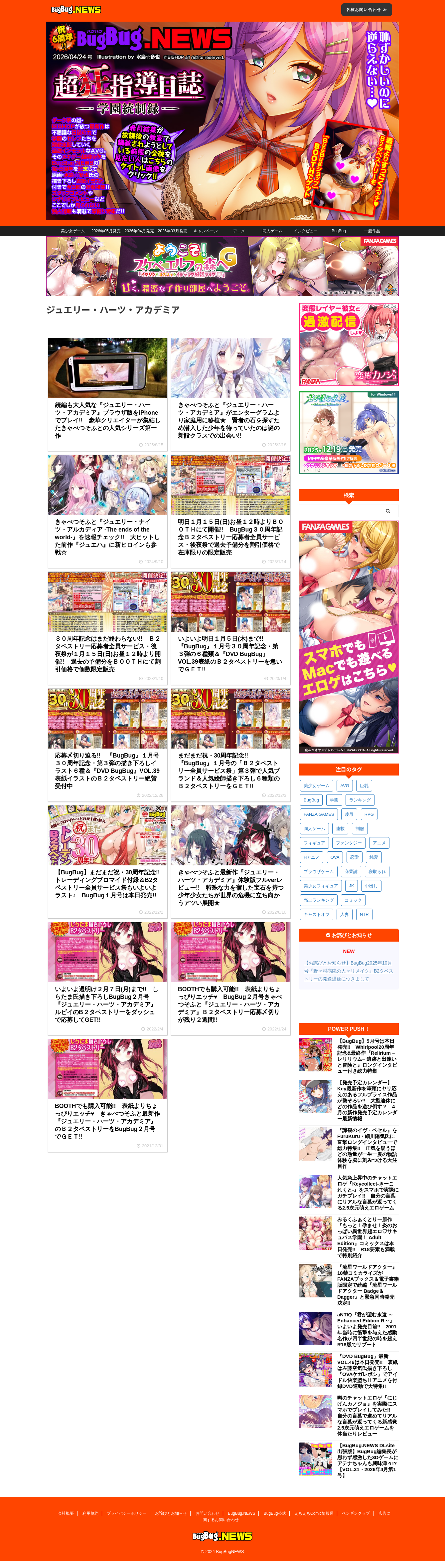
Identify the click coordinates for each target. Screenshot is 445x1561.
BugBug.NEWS (241, 1513)
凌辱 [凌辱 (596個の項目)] (349, 814)
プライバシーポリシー (127, 1513)
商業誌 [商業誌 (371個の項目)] (351, 871)
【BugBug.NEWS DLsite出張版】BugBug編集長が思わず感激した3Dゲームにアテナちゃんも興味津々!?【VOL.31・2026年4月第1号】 (367, 1460)
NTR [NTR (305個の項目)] (364, 914)
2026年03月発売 (172, 231)
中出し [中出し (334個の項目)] (371, 885)
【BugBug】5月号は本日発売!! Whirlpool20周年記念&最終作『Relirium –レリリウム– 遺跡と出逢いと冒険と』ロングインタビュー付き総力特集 (367, 1056)
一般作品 (372, 231)
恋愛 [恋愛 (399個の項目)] (354, 857)
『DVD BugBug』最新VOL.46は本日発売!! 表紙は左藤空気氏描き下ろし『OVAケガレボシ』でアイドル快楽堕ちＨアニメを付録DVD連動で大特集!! (367, 1371)
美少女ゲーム (73, 231)
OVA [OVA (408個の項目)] (335, 857)
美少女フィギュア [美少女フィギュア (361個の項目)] (321, 885)
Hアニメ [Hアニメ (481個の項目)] (312, 857)
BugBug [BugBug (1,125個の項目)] (311, 799)
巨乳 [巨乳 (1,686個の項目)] (364, 785)
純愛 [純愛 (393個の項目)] (374, 857)
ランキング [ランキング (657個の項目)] (360, 799)
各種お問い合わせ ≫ (366, 9)
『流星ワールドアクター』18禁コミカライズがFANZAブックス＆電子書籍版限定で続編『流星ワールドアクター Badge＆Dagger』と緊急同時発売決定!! (368, 1285)
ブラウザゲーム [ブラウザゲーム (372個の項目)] (319, 871)
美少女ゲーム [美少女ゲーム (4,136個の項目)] (317, 785)
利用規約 (90, 1513)
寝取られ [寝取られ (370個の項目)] (377, 871)
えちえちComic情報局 (314, 1513)
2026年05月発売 (105, 231)
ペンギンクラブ (356, 1513)
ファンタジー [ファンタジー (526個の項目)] (349, 842)
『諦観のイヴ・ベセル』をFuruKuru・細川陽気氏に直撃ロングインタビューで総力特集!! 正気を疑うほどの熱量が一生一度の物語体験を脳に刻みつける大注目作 (367, 1148)
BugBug (339, 231)
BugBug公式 (275, 1513)
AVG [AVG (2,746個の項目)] (344, 785)
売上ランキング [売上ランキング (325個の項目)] (319, 900)
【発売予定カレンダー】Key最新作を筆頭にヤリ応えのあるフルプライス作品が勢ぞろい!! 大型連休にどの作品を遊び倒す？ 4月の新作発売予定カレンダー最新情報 (367, 1100)
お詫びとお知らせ (171, 1513)
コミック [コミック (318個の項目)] (353, 900)
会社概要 (66, 1513)
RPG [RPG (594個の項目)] (369, 814)
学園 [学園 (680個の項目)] (334, 799)
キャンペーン (206, 231)
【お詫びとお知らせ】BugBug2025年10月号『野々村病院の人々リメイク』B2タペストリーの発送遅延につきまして (348, 971)
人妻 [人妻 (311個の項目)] (344, 914)
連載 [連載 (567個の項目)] (340, 828)
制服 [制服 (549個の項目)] (360, 828)
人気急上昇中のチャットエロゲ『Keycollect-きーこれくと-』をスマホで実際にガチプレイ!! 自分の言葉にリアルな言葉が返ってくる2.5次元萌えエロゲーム (368, 1193)
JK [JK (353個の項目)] (351, 885)
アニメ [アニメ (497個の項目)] (379, 842)
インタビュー (306, 231)
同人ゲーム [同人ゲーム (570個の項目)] (314, 828)
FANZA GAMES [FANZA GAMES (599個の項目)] (319, 814)
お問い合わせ (208, 1513)
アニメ (239, 231)
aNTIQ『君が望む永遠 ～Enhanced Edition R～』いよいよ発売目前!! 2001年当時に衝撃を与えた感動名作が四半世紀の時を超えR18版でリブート (367, 1329)
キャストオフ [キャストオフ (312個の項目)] (317, 914)
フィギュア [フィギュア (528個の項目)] (314, 842)
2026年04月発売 (139, 231)
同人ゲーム (272, 231)
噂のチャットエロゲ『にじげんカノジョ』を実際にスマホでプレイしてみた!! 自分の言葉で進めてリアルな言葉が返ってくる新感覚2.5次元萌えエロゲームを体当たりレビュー (367, 1416)
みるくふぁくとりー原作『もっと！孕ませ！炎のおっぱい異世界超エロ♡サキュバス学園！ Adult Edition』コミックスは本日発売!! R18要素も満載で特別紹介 (367, 1237)
